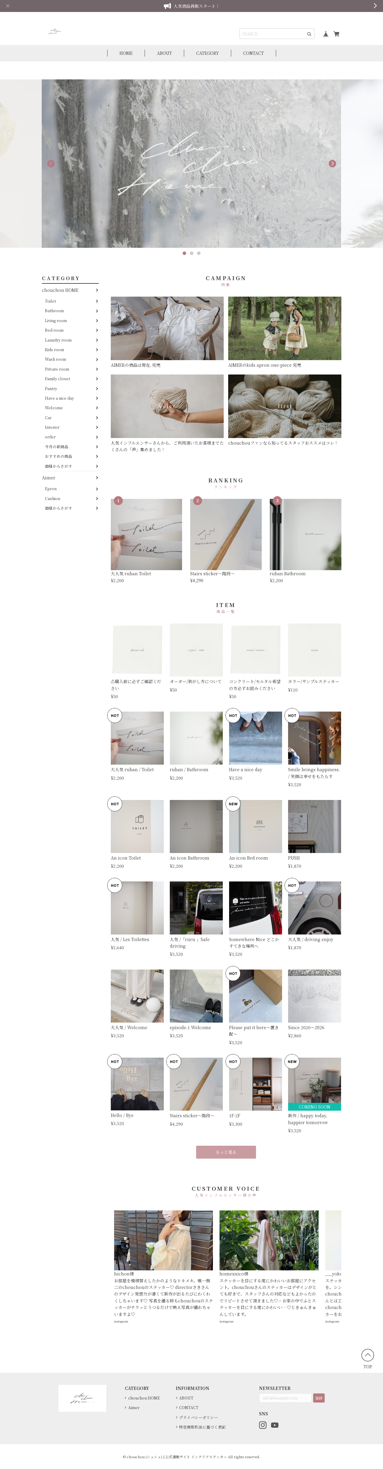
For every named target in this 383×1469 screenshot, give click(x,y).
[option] (191, 163)
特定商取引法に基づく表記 (202, 1427)
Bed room (54, 330)
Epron (51, 488)
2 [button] (192, 253)
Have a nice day (59, 398)
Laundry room (58, 340)
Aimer (48, 478)
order (50, 437)
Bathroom (54, 310)
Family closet (57, 378)
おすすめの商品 (58, 456)
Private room (57, 369)
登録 (319, 1397)
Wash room (55, 359)
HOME (126, 53)
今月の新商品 (56, 446)
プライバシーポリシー (198, 1417)
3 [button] (199, 253)
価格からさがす (58, 466)
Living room (56, 320)
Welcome (54, 407)
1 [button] (184, 253)
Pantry (51, 388)
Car (48, 417)
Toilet (50, 301)
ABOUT (164, 53)
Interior (52, 427)
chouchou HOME (60, 290)
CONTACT (253, 53)
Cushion (52, 498)
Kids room (54, 349)
